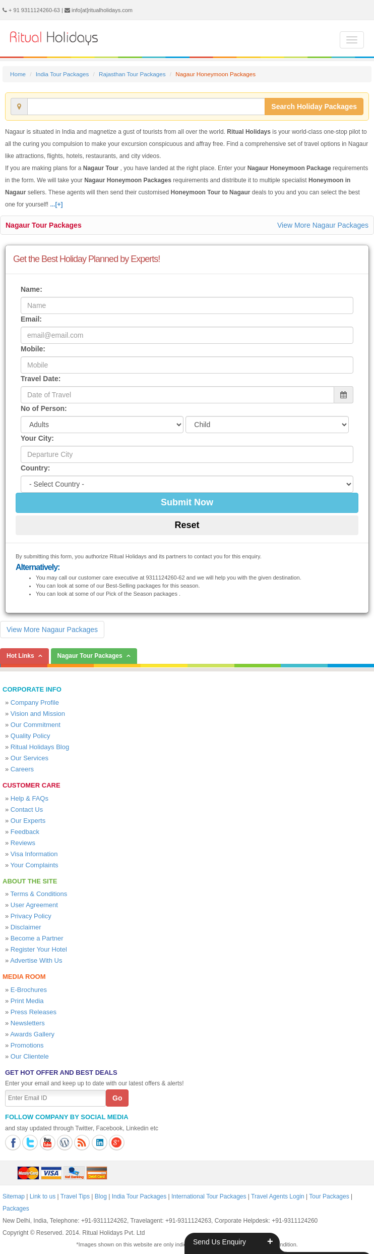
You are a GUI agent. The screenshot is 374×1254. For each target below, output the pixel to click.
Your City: (37, 438)
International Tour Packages (208, 1196)
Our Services (29, 758)
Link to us (42, 1196)
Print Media (27, 1001)
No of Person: (44, 408)
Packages (16, 1208)
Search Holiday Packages (314, 106)
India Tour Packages (62, 74)
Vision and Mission (38, 713)
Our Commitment (35, 724)
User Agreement (34, 905)
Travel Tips (75, 1196)
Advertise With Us (36, 960)
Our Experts (28, 820)
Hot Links (20, 655)
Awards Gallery (32, 1034)
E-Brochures (29, 990)
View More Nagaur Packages (322, 225)
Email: (31, 319)
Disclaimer (26, 927)
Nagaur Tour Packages (44, 225)
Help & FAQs (29, 798)
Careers (22, 769)
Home (18, 74)
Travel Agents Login (277, 1196)
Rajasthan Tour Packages (132, 74)
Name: (31, 289)
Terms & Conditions (39, 894)
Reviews (23, 843)
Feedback (25, 831)
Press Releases (33, 1012)
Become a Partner (37, 938)
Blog (101, 1196)
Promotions (27, 1045)
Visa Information (34, 854)
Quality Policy (30, 736)
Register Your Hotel (39, 949)
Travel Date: (40, 379)
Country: (35, 468)
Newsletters (28, 1023)
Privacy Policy (31, 916)
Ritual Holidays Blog (40, 747)
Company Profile (35, 702)
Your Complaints (34, 865)
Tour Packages (329, 1196)
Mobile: (33, 349)
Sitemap (14, 1196)
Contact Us (27, 809)
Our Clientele (30, 1056)
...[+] (56, 204)
